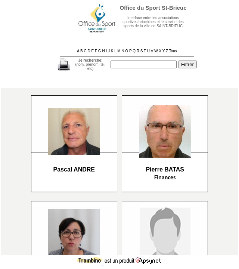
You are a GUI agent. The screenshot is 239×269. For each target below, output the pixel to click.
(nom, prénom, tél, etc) (90, 64)
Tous (173, 51)
